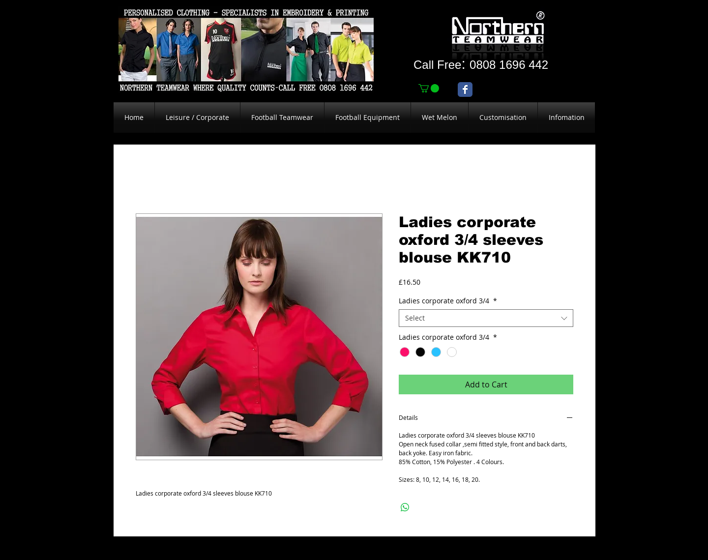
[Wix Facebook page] (465, 89)
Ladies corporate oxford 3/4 (448, 300)
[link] (428, 88)
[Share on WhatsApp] (405, 507)
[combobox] (486, 318)
